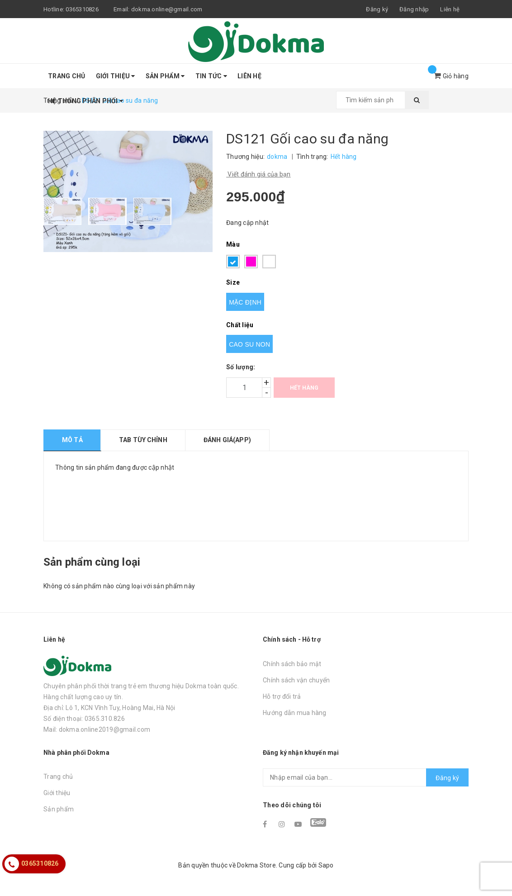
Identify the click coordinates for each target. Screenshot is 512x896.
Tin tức (211, 76)
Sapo (326, 865)
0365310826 (82, 9)
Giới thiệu (115, 76)
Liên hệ (450, 9)
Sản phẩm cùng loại (91, 562)
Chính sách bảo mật (292, 663)
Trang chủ (66, 76)
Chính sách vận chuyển (296, 680)
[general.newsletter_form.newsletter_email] (366, 777)
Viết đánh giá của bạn (258, 174)
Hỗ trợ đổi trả (282, 696)
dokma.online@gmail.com (167, 9)
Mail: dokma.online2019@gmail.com (96, 729)
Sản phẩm (165, 76)
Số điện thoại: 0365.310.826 (84, 718)
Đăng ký (447, 778)
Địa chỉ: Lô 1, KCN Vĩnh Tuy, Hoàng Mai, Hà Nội (109, 707)
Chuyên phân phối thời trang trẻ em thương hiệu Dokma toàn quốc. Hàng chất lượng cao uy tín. (141, 691)
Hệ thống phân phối (85, 101)
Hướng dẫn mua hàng (295, 712)
